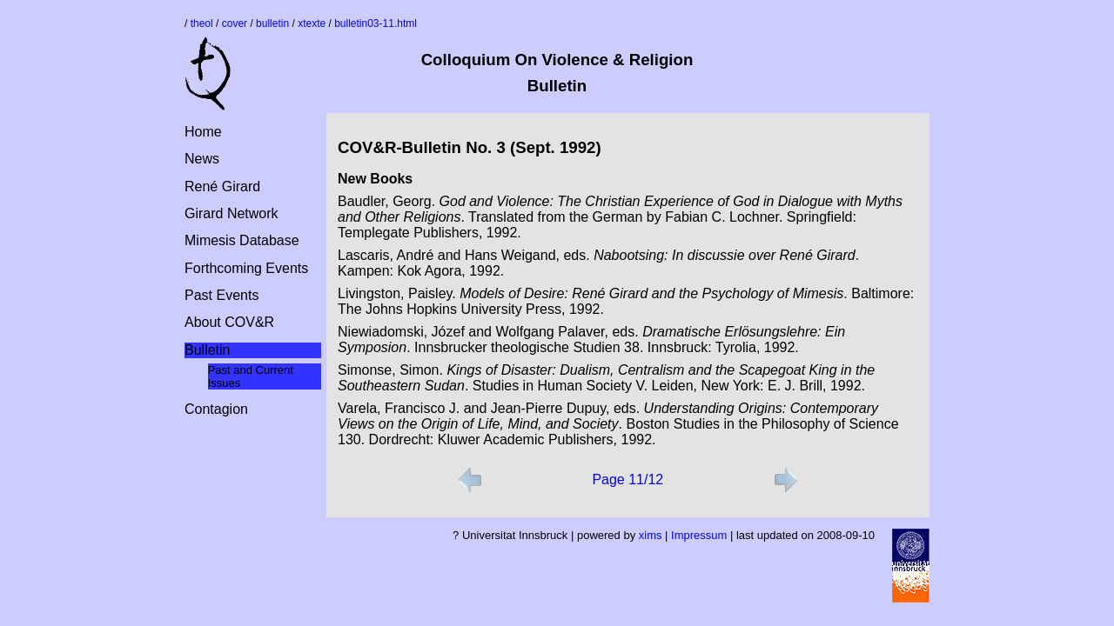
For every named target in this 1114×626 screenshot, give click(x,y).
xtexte (311, 23)
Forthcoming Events (246, 268)
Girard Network (231, 213)
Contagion (216, 409)
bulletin (272, 23)
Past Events (221, 295)
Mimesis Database (242, 240)
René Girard (222, 186)
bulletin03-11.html (375, 23)
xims (650, 535)
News (202, 158)
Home (203, 131)
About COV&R (229, 322)
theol (202, 23)
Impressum (699, 535)
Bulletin (207, 350)
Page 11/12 (627, 479)
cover (234, 23)
